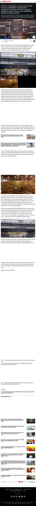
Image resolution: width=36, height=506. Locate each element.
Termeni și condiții (27, 489)
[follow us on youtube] (20, 482)
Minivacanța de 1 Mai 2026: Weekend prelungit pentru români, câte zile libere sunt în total (12, 427)
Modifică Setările (18, 493)
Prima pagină (3, 4)
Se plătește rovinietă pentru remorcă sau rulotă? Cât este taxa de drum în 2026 (13, 476)
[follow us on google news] (4, 482)
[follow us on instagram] (26, 482)
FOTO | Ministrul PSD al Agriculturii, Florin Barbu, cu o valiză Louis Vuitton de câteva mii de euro (12, 433)
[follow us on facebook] (32, 482)
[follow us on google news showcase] (13, 482)
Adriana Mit (6, 41)
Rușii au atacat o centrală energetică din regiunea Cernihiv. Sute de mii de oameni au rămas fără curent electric (12, 420)
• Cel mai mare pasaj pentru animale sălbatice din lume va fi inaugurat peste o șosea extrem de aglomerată (17, 392)
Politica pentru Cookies (17, 489)
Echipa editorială (8, 489)
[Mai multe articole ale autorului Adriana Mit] (2, 41)
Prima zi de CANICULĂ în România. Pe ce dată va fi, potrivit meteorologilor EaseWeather (13, 447)
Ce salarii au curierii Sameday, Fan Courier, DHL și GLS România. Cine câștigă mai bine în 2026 (12, 440)
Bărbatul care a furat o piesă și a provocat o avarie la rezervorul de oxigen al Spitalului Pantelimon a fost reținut (12, 135)
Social (7, 4)
